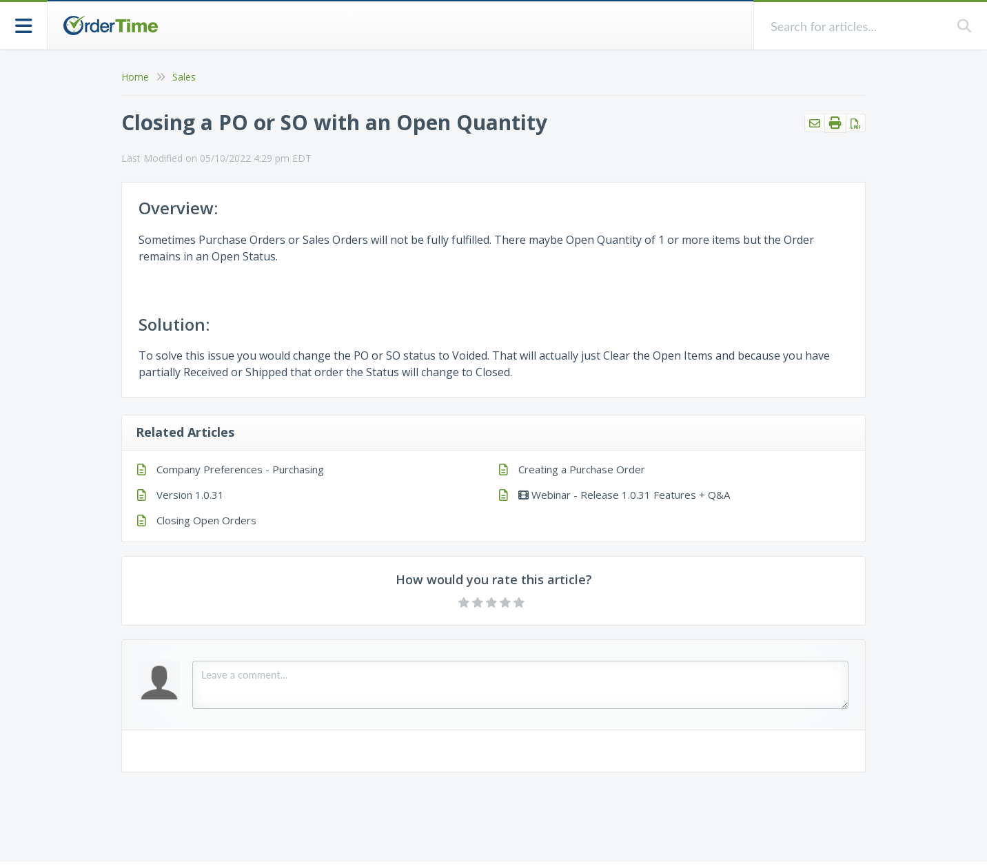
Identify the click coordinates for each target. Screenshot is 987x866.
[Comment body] (520, 685)
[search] (855, 26)
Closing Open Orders (206, 520)
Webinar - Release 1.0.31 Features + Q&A (624, 495)
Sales (184, 76)
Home (135, 76)
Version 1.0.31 (190, 495)
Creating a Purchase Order (581, 469)
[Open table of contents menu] (24, 24)
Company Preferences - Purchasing (240, 469)
